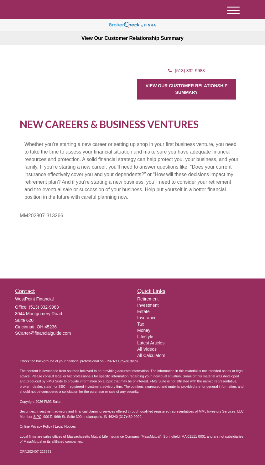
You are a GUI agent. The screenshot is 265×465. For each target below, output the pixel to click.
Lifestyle (145, 336)
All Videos (147, 349)
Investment (147, 305)
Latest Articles (150, 342)
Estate (143, 311)
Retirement (147, 298)
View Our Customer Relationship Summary (132, 38)
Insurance (146, 317)
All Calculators (151, 355)
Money (143, 330)
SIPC (37, 417)
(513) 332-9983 (186, 70)
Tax (140, 324)
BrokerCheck (128, 361)
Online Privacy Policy (36, 426)
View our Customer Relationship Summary (187, 89)
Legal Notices (65, 426)
